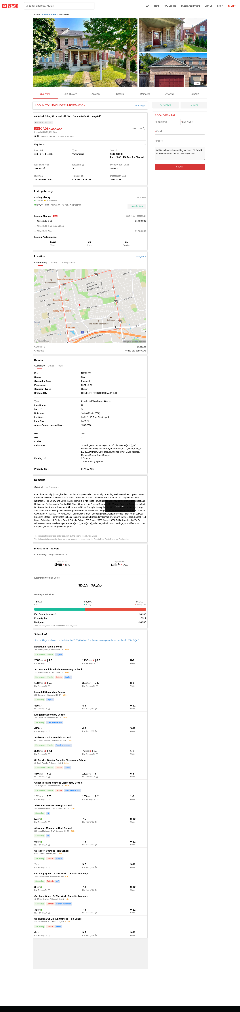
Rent (156, 6)
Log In (220, 6)
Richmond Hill (49, 14)
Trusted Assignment (190, 6)
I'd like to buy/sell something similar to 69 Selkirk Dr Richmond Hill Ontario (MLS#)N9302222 (180, 153)
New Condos (170, 6)
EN (232, 6)
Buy (147, 6)
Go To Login (139, 105)
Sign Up (208, 6)
